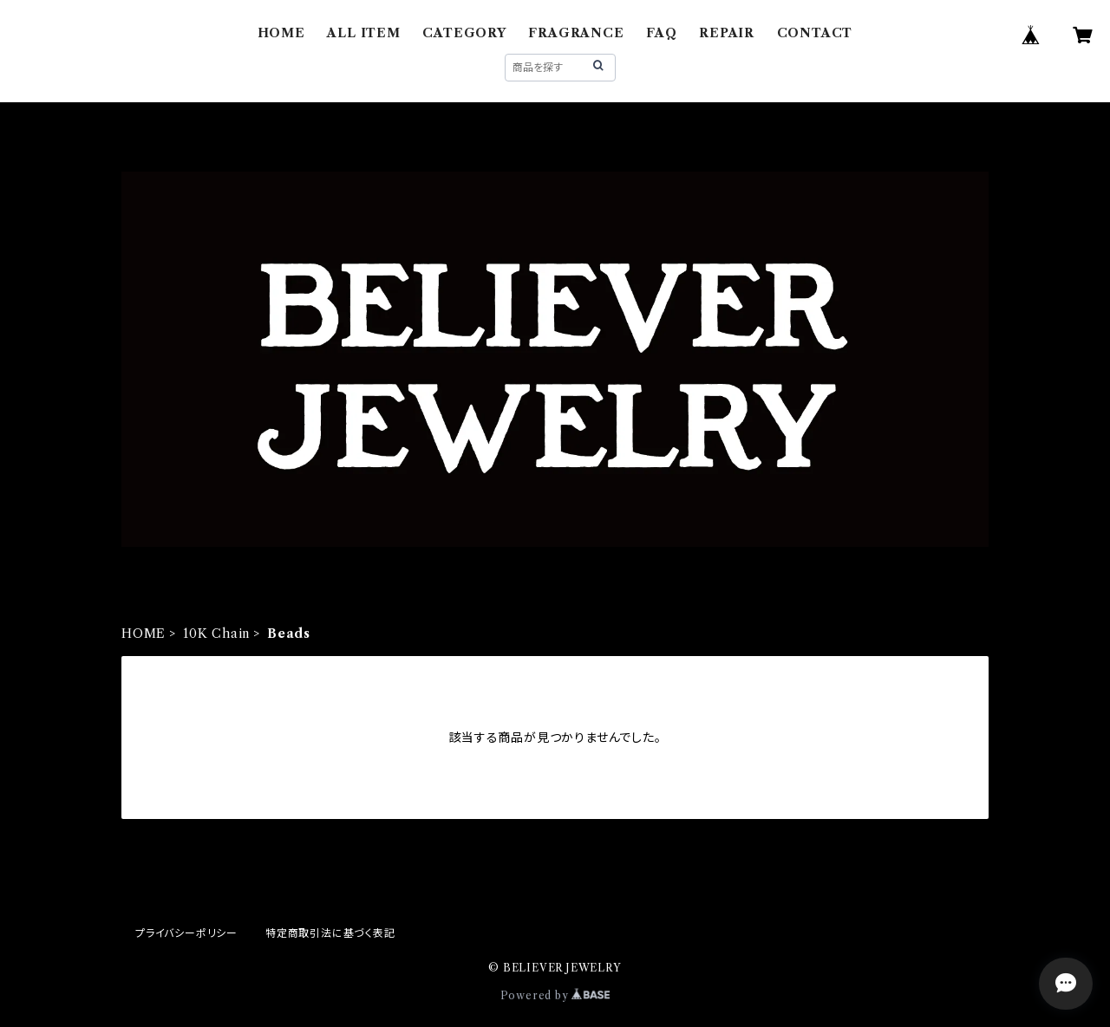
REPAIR (726, 33)
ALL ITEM (363, 33)
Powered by (555, 995)
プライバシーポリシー (186, 932)
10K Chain (216, 633)
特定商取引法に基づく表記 (330, 932)
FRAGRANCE (576, 33)
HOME (281, 33)
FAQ (661, 33)
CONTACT (815, 33)
